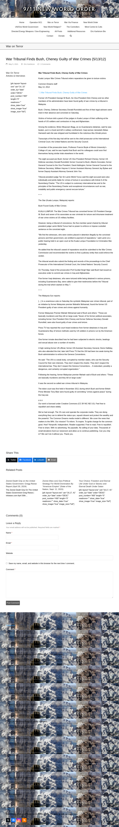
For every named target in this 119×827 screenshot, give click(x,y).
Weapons (13, 800)
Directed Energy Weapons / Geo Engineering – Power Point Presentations (40, 660)
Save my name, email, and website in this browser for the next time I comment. (42, 563)
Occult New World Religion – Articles (24, 716)
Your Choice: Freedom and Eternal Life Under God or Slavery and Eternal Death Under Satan (94, 484)
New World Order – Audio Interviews (24, 694)
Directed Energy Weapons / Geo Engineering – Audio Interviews (36, 654)
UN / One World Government (21, 778)
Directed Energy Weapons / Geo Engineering (28, 643)
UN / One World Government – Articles (25, 783)
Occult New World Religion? (20, 727)
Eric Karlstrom (29, 64)
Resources (13, 755)
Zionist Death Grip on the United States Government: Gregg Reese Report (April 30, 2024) (21, 484)
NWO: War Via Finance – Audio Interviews (26, 710)
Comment (10, 569)
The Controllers (15, 761)
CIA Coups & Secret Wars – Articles (24, 637)
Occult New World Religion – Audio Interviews (28, 722)
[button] (71, 36)
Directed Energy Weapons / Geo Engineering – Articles (32, 649)
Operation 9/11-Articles (18, 738)
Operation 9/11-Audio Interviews (22, 744)
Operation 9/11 (15, 733)
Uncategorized (15, 794)
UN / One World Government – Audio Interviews (29, 789)
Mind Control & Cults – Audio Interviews (25, 677)
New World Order (16, 682)
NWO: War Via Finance (18, 699)
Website (9, 553)
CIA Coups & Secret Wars (20, 632)
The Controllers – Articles (19, 766)
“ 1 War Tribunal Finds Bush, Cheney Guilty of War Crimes (62, 93)
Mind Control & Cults (17, 666)
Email (9, 543)
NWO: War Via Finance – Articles (23, 705)
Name (9, 533)
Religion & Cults (15, 750)
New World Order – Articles (20, 688)
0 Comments (45, 64)
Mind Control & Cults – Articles (22, 671)
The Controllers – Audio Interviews (23, 772)
